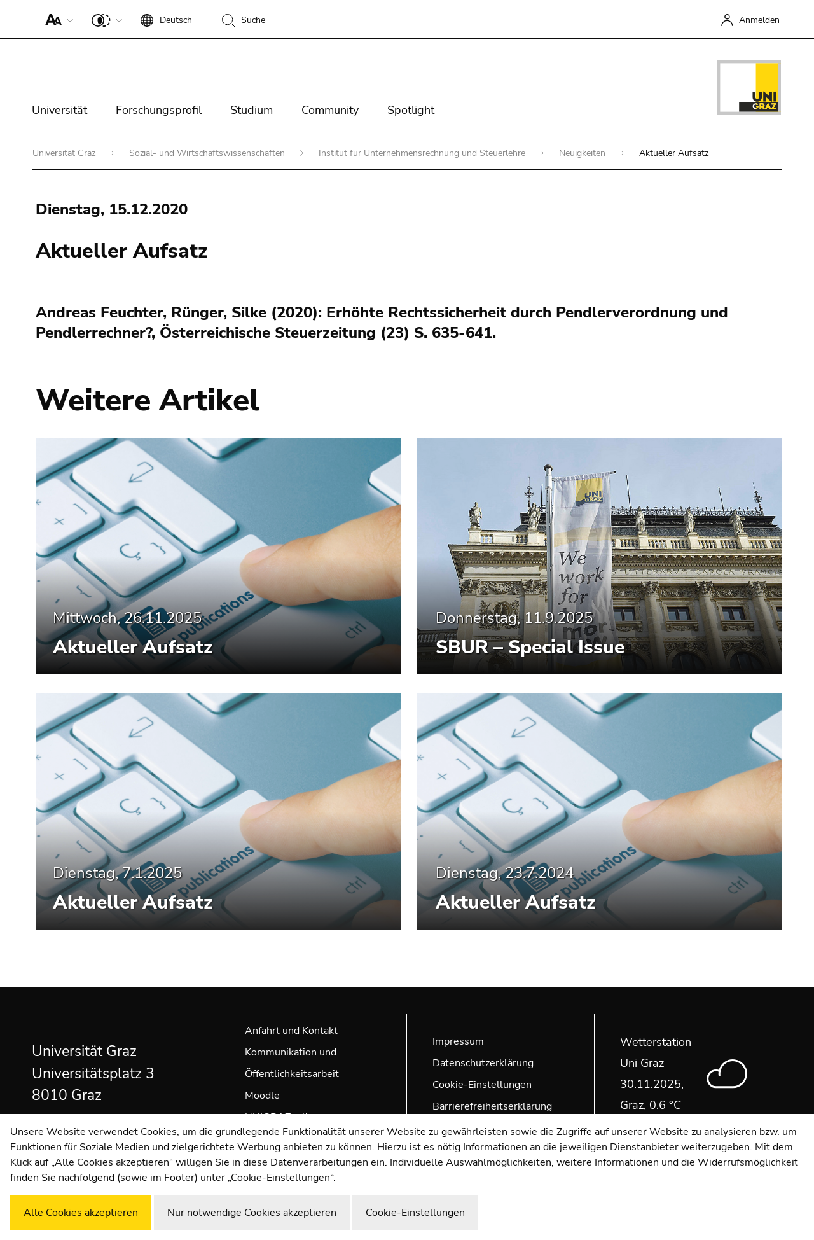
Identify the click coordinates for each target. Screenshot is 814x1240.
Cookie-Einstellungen (482, 1085)
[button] (56, 19)
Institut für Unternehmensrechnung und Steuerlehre (423, 153)
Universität (59, 110)
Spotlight (410, 110)
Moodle (262, 1096)
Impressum (458, 1041)
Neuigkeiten (583, 153)
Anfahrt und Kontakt (291, 1031)
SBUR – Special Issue (530, 647)
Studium (251, 110)
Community (330, 110)
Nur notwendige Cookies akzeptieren (251, 1213)
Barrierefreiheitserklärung (492, 1106)
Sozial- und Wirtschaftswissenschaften (208, 153)
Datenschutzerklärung (483, 1063)
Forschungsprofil (159, 110)
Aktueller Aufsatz (132, 647)
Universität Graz (65, 153)
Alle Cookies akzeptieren (81, 1213)
